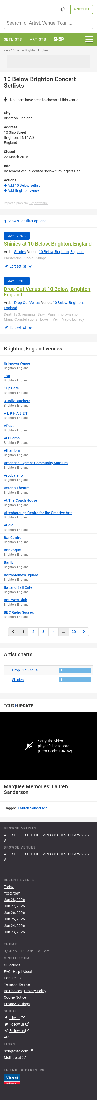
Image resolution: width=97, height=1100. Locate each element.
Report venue (38, 203)
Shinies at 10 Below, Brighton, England (48, 244)
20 (74, 632)
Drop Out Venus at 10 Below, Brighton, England (47, 292)
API (7, 1037)
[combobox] (48, 23)
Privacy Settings (17, 1004)
